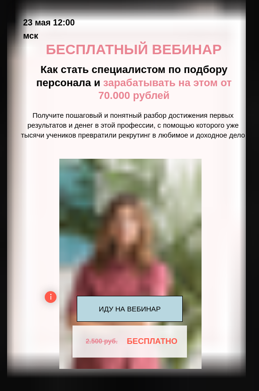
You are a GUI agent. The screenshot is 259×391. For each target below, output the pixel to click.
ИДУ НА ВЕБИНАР (130, 309)
